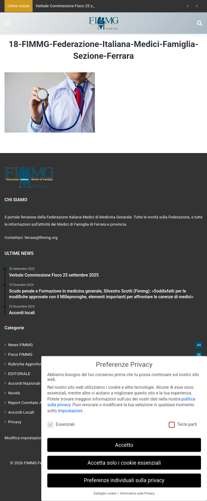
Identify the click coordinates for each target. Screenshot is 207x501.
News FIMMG (20, 344)
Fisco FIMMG (20, 354)
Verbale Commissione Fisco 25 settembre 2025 (77, 6)
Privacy (14, 421)
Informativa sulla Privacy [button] (137, 491)
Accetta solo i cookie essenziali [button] (124, 460)
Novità (14, 392)
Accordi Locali (21, 412)
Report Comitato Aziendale (32, 402)
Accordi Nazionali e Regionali (34, 383)
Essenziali (60, 421)
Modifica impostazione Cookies (32, 438)
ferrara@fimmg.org (41, 237)
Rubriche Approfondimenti (32, 364)
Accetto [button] (124, 442)
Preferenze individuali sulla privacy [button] (124, 477)
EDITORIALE (19, 373)
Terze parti (183, 421)
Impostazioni (70, 407)
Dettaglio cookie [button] (105, 491)
